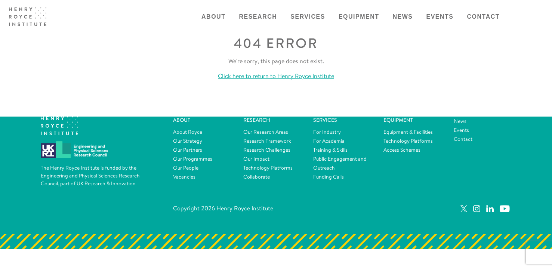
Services (307, 16)
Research (258, 16)
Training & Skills (330, 149)
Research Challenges (266, 149)
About (213, 16)
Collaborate (256, 176)
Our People (185, 167)
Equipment (359, 16)
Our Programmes (192, 158)
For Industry (327, 132)
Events (440, 16)
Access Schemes (401, 149)
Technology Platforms (268, 167)
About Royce (187, 132)
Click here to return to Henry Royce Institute (276, 76)
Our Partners (187, 149)
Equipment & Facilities (408, 132)
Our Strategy (187, 140)
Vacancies (184, 176)
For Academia (329, 140)
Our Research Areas (265, 132)
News (403, 16)
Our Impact (256, 158)
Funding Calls (328, 176)
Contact (483, 16)
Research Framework (267, 140)
